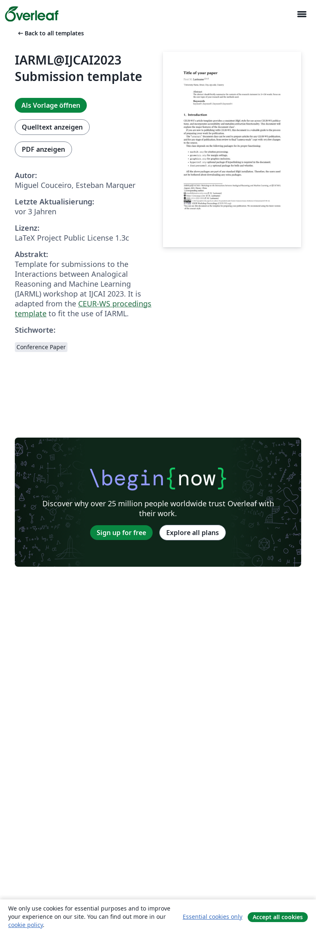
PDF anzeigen (43, 149)
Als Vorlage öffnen (50, 105)
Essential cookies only (212, 916)
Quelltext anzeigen (52, 127)
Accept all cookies (278, 917)
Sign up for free (121, 532)
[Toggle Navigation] (301, 14)
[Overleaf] (31, 14)
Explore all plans (192, 532)
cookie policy (25, 925)
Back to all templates (50, 33)
